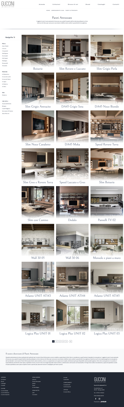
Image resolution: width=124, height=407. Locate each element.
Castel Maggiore (6, 108)
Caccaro (4, 48)
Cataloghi (101, 4)
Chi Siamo (3, 379)
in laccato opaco (6, 79)
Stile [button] (3, 92)
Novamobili (5, 63)
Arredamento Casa (57, 10)
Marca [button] (4, 43)
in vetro (4, 86)
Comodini (34, 394)
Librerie (34, 379)
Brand (88, 4)
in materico (5, 84)
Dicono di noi (73, 4)
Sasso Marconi (5, 113)
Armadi (65, 377)
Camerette (66, 379)
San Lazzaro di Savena (7, 111)
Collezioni (56, 4)
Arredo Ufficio (67, 391)
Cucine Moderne (5, 392)
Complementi (67, 384)
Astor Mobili (5, 46)
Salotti (33, 383)
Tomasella (4, 65)
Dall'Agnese (5, 53)
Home (48, 10)
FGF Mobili (5, 58)
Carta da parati (67, 386)
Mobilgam (4, 60)
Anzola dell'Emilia (6, 103)
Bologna (4, 106)
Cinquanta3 (5, 51)
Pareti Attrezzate (72, 10)
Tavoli (33, 385)
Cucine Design (4, 390)
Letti (33, 392)
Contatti (116, 4)
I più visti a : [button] (5, 101)
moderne (4, 95)
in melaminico (5, 74)
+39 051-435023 (100, 392)
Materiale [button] (4, 71)
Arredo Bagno (35, 387)
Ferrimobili (5, 55)
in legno (4, 81)
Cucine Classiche (5, 394)
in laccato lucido (6, 76)
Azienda (42, 4)
